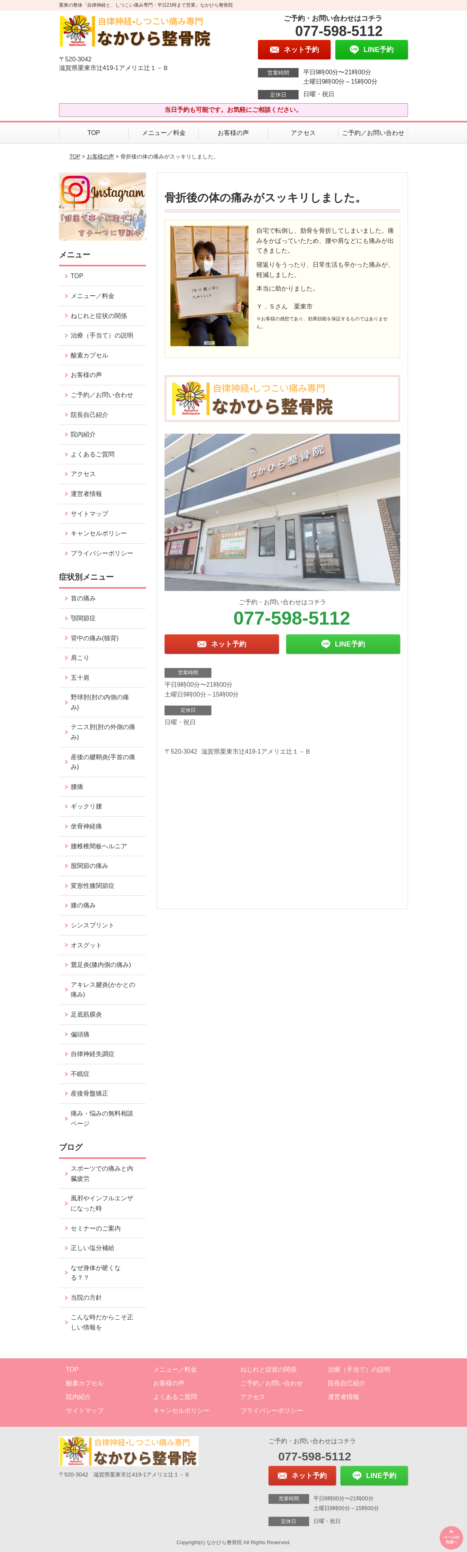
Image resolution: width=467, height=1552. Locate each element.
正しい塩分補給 (93, 1248)
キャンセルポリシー (99, 533)
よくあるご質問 (93, 454)
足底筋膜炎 (86, 1014)
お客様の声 (233, 132)
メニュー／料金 (164, 132)
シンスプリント (93, 925)
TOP (94, 132)
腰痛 (77, 786)
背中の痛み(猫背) (95, 638)
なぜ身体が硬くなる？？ (96, 1273)
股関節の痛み (89, 865)
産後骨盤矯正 (89, 1093)
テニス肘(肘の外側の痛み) (103, 732)
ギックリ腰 (86, 806)
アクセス (303, 132)
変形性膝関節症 (93, 885)
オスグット (86, 945)
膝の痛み (83, 905)
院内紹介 (83, 434)
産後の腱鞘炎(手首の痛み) (103, 762)
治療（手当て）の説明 (102, 335)
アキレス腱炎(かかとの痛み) (103, 989)
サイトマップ (89, 513)
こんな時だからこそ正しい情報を (102, 1322)
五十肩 (80, 677)
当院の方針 (86, 1297)
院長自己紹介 (89, 414)
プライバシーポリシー (102, 553)
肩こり (80, 657)
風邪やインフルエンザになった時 (102, 1203)
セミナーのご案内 (96, 1228)
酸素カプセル (89, 355)
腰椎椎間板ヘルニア (99, 846)
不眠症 (80, 1074)
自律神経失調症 (93, 1054)
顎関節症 (83, 618)
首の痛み (83, 598)
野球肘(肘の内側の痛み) (100, 702)
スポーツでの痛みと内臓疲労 (102, 1173)
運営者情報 (86, 493)
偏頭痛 (80, 1034)
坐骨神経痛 (86, 826)
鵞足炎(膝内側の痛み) (101, 964)
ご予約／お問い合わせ (373, 132)
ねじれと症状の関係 (99, 316)
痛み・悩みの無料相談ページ (102, 1118)
